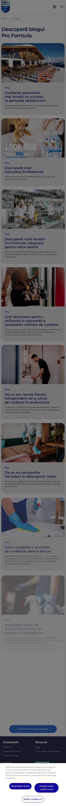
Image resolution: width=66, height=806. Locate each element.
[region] (33, 784)
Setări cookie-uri (33, 799)
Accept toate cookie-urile (46, 788)
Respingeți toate (20, 786)
